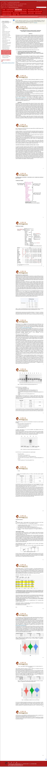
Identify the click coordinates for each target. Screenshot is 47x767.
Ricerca (45, 1)
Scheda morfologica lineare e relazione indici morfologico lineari (6, 56)
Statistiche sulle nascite (6, 31)
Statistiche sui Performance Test (5, 27)
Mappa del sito (41, 1)
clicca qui (35, 22)
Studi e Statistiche (6, 16)
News (38, 1)
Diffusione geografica (5, 32)
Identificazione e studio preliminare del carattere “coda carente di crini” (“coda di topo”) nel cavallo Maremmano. (6, 36)
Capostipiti (4, 25)
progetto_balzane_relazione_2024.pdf (8, 62)
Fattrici (3, 30)
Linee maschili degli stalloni (5, 23)
